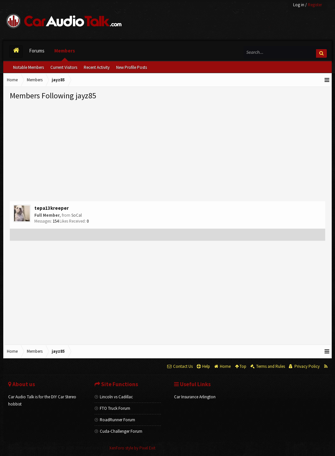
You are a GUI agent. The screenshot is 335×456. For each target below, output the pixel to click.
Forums (36, 51)
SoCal (76, 215)
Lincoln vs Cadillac (114, 397)
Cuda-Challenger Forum (118, 431)
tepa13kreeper (51, 208)
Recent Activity (97, 67)
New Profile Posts (131, 67)
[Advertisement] (167, 150)
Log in (298, 5)
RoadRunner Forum (115, 420)
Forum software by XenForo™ (57, 448)
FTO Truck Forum (112, 408)
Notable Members (28, 67)
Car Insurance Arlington (195, 397)
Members (64, 51)
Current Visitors (63, 67)
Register (315, 5)
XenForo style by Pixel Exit (132, 448)
